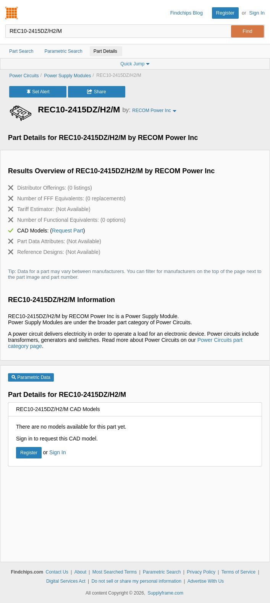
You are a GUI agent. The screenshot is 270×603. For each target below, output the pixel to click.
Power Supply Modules (67, 75)
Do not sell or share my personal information (136, 581)
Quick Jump (135, 64)
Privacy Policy (201, 572)
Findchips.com (11, 13)
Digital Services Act (66, 581)
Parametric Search (162, 572)
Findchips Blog (186, 13)
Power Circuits (24, 75)
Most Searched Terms (114, 572)
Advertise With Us (206, 581)
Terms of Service (238, 572)
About (80, 572)
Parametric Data (30, 377)
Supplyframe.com (165, 593)
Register (225, 13)
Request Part (67, 231)
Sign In (257, 13)
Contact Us (56, 572)
